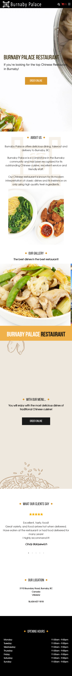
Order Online (36, 80)
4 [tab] (40, 553)
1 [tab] (28, 553)
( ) (64, 4)
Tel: (36, 602)
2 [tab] (32, 553)
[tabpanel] (36, 528)
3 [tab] (36, 553)
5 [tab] (43, 553)
